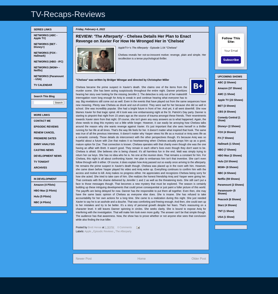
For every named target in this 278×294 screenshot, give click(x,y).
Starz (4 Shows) (227, 205)
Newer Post (84, 258)
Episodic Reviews (103, 231)
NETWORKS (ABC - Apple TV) (45, 37)
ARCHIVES (40, 167)
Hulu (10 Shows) (228, 161)
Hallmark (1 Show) (229, 143)
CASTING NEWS (44, 150)
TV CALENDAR (43, 85)
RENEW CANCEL (44, 132)
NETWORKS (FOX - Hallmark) (45, 54)
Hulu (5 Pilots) (42, 196)
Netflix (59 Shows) (229, 178)
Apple (88, 231)
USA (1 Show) (226, 216)
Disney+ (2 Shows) (229, 126)
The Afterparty (123, 231)
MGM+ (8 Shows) (228, 167)
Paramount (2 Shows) (231, 184)
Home (142, 258)
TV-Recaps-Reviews (68, 14)
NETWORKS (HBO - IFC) (48, 61)
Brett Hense (95, 227)
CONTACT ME (42, 120)
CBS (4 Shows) (227, 111)
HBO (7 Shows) (227, 149)
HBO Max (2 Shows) (230, 155)
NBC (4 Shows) (227, 173)
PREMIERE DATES (45, 138)
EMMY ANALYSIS (44, 144)
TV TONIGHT (41, 161)
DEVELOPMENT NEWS (48, 155)
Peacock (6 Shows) (229, 199)
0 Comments (124, 227)
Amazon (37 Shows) (230, 88)
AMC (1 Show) (226, 94)
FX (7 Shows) (226, 137)
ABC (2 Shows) (227, 82)
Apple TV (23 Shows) (230, 99)
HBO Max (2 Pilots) (45, 190)
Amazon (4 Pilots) (44, 184)
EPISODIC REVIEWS (46, 126)
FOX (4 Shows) (227, 132)
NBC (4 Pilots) (42, 202)
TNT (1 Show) (226, 211)
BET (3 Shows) (227, 105)
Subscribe (231, 60)
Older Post (199, 258)
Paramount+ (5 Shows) (227, 192)
